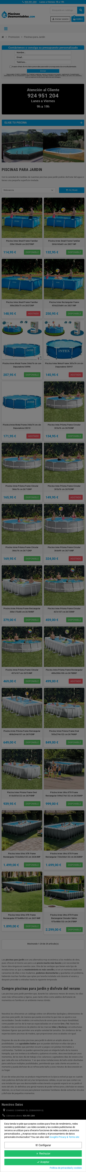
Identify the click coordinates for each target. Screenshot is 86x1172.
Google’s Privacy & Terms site (64, 1137)
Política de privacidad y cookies (66, 1168)
